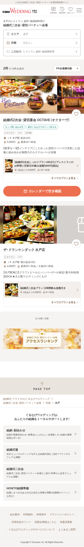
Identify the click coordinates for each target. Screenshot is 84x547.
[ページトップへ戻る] (42, 386)
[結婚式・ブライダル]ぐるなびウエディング (26, 398)
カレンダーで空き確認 (42, 191)
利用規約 (28, 514)
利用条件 (41, 514)
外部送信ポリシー (21, 522)
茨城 (48, 403)
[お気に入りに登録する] (76, 113)
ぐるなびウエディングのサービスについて (32, 529)
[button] (42, 434)
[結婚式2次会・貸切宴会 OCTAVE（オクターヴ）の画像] (42, 95)
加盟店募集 (66, 522)
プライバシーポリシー (62, 514)
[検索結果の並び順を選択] (67, 68)
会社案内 (15, 514)
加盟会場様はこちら (46, 522)
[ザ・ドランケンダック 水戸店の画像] (42, 225)
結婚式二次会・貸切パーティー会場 (22, 403)
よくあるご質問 (66, 529)
